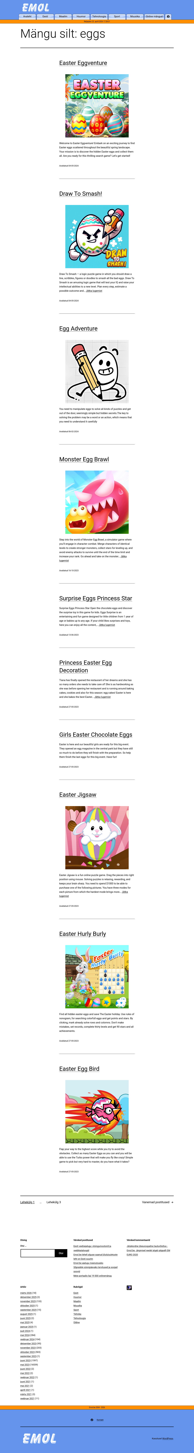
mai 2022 (25, 1373)
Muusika (77, 1305)
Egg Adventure (78, 328)
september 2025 (28, 1310)
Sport (76, 1310)
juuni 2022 (25, 1369)
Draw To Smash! (80, 193)
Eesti (75, 1293)
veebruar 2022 (27, 1377)
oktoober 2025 (27, 1305)
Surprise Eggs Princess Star (95, 598)
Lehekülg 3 (54, 1202)
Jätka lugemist (94, 290)
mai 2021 (25, 1385)
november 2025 (28, 1301)
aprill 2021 (25, 1390)
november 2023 (28, 1347)
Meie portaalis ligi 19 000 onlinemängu (92, 1275)
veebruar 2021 (27, 1398)
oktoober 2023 (27, 1352)
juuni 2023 (25, 1360)
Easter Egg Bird (79, 1068)
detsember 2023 (28, 1343)
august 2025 (26, 1314)
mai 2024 (25, 1335)
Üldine (76, 1322)
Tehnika (77, 1314)
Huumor (77, 1297)
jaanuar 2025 (26, 1326)
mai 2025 (25, 1322)
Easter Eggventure (83, 62)
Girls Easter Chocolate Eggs (95, 734)
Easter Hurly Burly (82, 933)
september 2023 (28, 1356)
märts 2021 (26, 1394)
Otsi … (23, 1246)
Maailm (77, 1301)
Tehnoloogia (79, 1318)
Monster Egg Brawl (84, 459)
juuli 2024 (25, 1331)
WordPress (167, 1438)
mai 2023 (25, 1364)
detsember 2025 (28, 1297)
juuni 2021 (25, 1381)
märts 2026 (26, 1293)
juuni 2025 (25, 1318)
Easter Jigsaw (77, 794)
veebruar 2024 (27, 1339)
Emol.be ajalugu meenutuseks (88, 1263)
